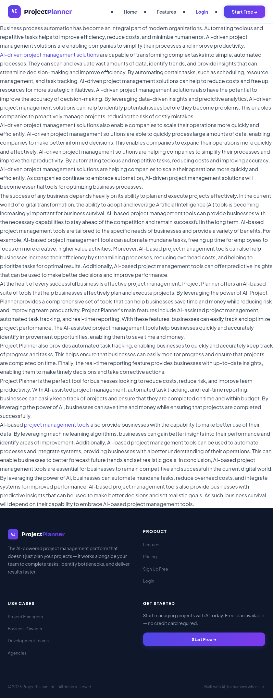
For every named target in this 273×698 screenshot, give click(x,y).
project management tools (57, 424)
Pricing (150, 556)
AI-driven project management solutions (49, 54)
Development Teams (28, 640)
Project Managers (25, 616)
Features (166, 12)
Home (130, 12)
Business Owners (25, 628)
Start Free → (244, 12)
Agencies (17, 653)
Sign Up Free (155, 569)
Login (202, 12)
